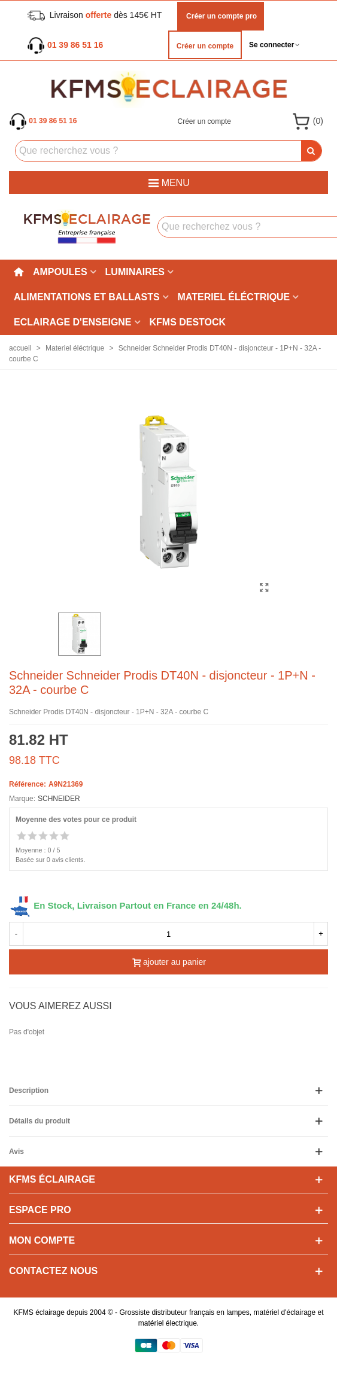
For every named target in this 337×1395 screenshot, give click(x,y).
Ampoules (60, 272)
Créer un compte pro (220, 16)
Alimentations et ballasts (87, 297)
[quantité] (168, 934)
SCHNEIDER (59, 798)
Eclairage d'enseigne (73, 322)
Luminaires (135, 272)
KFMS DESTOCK (188, 322)
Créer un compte (205, 46)
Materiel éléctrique (234, 297)
